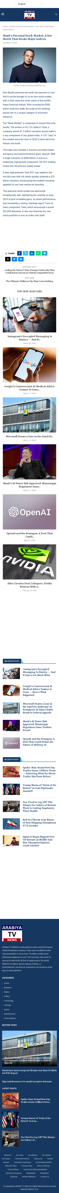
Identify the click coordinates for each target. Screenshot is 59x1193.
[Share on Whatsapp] (38, 253)
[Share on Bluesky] (14, 259)
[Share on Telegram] (44, 253)
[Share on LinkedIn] (32, 253)
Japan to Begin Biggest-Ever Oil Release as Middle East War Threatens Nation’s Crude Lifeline (39, 841)
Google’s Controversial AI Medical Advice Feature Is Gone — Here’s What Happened (37, 690)
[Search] (56, 14)
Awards (6, 1162)
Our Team (19, 1155)
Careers (50, 1159)
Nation (6, 992)
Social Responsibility (44, 1162)
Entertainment (9, 1014)
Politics (7, 996)
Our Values (46, 1155)
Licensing (13, 1177)
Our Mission (32, 1155)
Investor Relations (29, 1177)
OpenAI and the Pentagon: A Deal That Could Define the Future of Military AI (39, 742)
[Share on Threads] (8, 259)
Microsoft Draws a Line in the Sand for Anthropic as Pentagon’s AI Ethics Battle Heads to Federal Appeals (38, 708)
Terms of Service (43, 1166)
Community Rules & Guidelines (35, 1170)
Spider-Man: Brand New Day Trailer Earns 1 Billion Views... (36, 1100)
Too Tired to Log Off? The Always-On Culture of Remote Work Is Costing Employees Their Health (39, 806)
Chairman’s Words (22, 1159)
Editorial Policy (11, 1166)
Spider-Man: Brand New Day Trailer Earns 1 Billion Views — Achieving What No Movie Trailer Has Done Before (39, 772)
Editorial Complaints (14, 1173)
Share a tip (38, 1159)
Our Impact (6, 1159)
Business (8, 988)
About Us (7, 1155)
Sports (6, 1009)
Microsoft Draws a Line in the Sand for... (29, 436)
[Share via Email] (21, 259)
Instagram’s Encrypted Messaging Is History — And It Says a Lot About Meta (39, 672)
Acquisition (44, 1173)
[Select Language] (29, 4)
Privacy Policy (26, 1166)
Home (5, 26)
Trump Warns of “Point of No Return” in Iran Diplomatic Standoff (39, 788)
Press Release (10, 1018)
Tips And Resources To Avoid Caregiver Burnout (27, 1081)
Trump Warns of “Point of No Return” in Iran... (35, 1119)
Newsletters (30, 1173)
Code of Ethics (13, 1170)
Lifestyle (7, 1005)
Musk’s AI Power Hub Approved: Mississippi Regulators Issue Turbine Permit (37, 726)
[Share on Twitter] (25, 253)
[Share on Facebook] (19, 253)
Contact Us (45, 1177)
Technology (8, 1001)
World (6, 983)
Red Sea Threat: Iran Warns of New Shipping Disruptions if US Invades (39, 822)
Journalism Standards (22, 1162)
